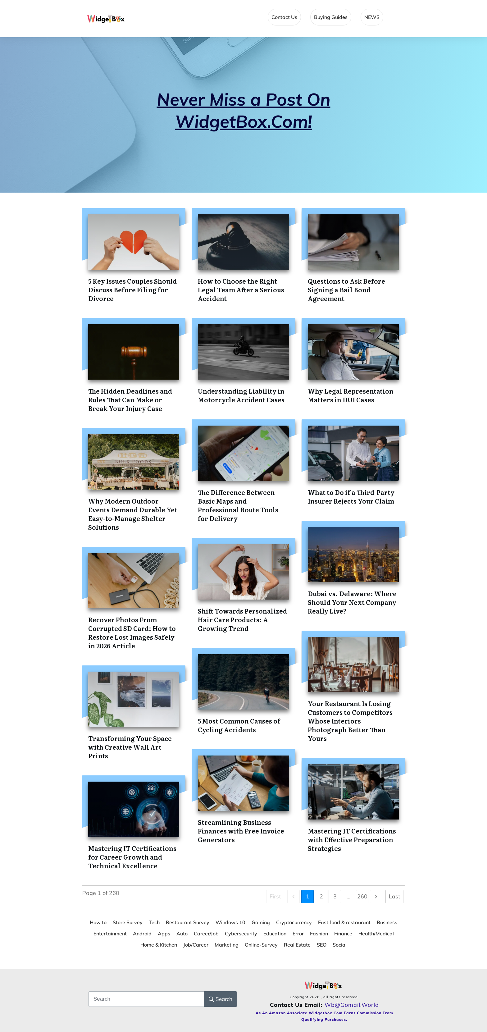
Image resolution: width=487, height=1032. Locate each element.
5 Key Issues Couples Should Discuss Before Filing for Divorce (132, 289)
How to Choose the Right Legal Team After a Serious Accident (241, 289)
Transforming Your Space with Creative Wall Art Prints (130, 746)
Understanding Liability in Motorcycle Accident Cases (241, 395)
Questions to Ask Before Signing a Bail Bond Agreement (346, 289)
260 (362, 896)
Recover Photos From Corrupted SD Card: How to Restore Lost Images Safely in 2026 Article (132, 632)
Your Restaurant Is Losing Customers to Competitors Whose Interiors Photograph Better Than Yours (350, 721)
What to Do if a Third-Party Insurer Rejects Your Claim (351, 496)
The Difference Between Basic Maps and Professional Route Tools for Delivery (238, 505)
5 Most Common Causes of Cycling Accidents (239, 725)
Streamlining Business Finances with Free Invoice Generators (241, 830)
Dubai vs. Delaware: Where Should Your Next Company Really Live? (352, 602)
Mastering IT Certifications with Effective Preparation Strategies (352, 839)
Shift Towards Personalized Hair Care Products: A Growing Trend (242, 619)
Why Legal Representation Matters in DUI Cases (351, 395)
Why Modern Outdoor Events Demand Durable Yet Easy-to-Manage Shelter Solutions (132, 514)
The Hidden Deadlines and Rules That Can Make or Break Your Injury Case (130, 399)
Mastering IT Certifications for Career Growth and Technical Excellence (132, 856)
